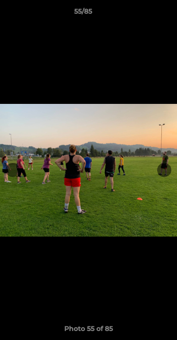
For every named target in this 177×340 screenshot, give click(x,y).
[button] (143, 13)
